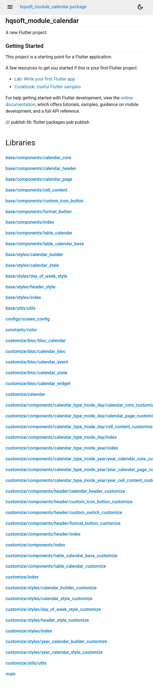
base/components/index (30, 222)
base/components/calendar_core (38, 157)
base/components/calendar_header (41, 168)
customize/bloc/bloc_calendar (36, 340)
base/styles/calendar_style (32, 265)
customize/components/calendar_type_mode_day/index (61, 437)
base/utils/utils (20, 308)
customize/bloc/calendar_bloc (36, 351)
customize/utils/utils (26, 663)
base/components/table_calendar (39, 233)
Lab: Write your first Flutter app (44, 79)
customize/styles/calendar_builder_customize (51, 587)
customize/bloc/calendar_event (37, 362)
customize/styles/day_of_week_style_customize (53, 609)
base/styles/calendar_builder (34, 254)
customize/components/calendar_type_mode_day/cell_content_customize (79, 426)
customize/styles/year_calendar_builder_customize (56, 641)
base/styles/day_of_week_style (36, 276)
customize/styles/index (29, 631)
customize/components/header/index (43, 534)
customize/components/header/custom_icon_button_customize (69, 501)
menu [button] (10, 7)
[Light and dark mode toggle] (140, 6)
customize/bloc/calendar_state (36, 372)
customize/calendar (25, 394)
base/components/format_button (39, 211)
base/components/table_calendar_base (45, 243)
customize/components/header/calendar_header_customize (65, 491)
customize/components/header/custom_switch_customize (64, 512)
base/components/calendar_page (39, 179)
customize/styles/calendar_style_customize (49, 598)
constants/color (21, 329)
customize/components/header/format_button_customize (63, 523)
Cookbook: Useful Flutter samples (47, 86)
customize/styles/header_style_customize (47, 620)
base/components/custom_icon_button (44, 200)
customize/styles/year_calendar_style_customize (54, 652)
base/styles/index (23, 297)
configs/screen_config (28, 319)
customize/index (22, 577)
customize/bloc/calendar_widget (38, 383)
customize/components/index (35, 545)
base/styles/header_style (30, 287)
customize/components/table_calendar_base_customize (62, 555)
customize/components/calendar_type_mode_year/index (62, 448)
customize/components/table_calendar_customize (56, 566)
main (11, 674)
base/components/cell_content (36, 190)
